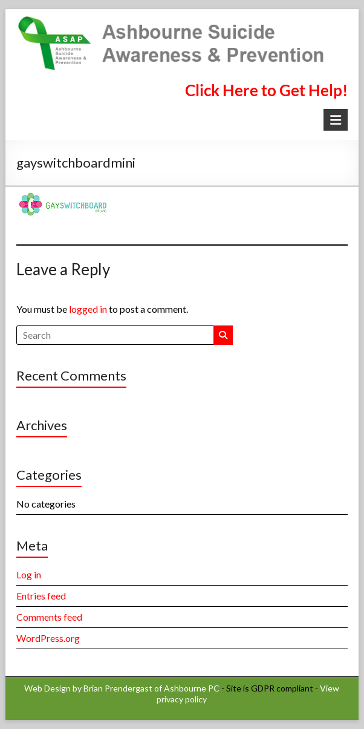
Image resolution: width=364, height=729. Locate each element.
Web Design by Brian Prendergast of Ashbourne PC (121, 688)
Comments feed (49, 617)
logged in (88, 309)
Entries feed (41, 595)
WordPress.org (48, 638)
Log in (28, 574)
